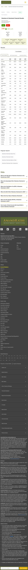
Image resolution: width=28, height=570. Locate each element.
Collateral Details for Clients (6, 314)
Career (2, 270)
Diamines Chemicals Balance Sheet (9, 160)
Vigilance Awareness (5, 343)
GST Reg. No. (3, 289)
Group (2, 245)
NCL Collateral (4, 296)
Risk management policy (6, 281)
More (2, 349)
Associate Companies (5, 305)
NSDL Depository (4, 330)
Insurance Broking (4, 250)
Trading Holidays (4, 338)
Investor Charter (4, 285)
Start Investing (23, 568)
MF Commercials (4, 321)
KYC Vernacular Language (6, 287)
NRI (17, 245)
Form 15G (2, 323)
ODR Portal (3, 334)
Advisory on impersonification (7, 279)
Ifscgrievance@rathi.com (5, 457)
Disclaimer (3, 318)
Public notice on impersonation (7, 347)
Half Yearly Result (13, 55)
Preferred (19, 248)
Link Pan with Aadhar (5, 327)
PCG (18, 247)
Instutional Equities (4, 248)
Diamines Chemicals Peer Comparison (10, 163)
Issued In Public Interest (6, 292)
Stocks (6, 6)
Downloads (3, 274)
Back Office (3, 339)
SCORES (11, 536)
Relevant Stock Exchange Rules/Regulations (10, 336)
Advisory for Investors (5, 290)
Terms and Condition (5, 272)
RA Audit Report (4, 294)
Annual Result (4, 55)
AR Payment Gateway (5, 303)
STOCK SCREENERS (21, 514)
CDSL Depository (4, 308)
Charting (8, 12)
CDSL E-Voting (4, 310)
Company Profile (4, 316)
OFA (1, 256)
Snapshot (3, 12)
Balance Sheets (14, 12)
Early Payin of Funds (5, 319)
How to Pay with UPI (5, 307)
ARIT (2, 247)
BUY (3, 25)
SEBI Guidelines (4, 283)
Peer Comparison (4, 14)
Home (2, 6)
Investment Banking (5, 252)
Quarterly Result (23, 55)
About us (2, 268)
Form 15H (2, 325)
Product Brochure (4, 276)
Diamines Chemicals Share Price (8, 153)
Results (20, 12)
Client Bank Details (4, 312)
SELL (8, 25)
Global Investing (4, 261)
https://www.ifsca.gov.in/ (14, 458)
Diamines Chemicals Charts (7, 157)
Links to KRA (3, 328)
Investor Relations (4, 267)
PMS (2, 258)
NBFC (2, 254)
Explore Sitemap (17, 363)
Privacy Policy (3, 278)
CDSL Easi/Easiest (4, 298)
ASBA (2, 345)
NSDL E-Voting (4, 332)
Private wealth (3, 259)
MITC (2, 341)
